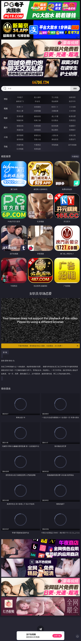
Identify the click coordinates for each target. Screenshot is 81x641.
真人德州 (37, 97)
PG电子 (20, 97)
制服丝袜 (20, 120)
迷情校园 (20, 139)
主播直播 (55, 111)
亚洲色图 (37, 126)
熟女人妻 (20, 111)
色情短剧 (37, 149)
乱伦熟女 (55, 120)
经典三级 (37, 120)
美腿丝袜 (20, 130)
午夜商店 (37, 145)
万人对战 (55, 97)
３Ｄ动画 (72, 107)
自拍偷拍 (37, 107)
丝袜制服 (37, 111)
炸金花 (37, 101)
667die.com (40, 82)
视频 (6, 108)
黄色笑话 (55, 139)
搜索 (75, 88)
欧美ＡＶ (55, 107)
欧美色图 (55, 126)
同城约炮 (20, 145)
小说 (6, 137)
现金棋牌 (55, 101)
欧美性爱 (72, 116)
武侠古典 (72, 135)
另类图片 (72, 130)
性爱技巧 (72, 139)
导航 (6, 146)
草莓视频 (55, 145)
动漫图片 (72, 126)
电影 (6, 118)
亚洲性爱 (20, 116)
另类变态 (72, 120)
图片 (6, 127)
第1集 (5, 352)
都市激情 (20, 135)
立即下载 (57, 636)
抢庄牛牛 (72, 101)
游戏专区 (72, 97)
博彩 (6, 99)
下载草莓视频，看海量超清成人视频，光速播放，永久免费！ (48, 345)
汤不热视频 (72, 145)
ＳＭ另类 (72, 111)
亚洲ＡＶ (20, 107)
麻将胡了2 (20, 101)
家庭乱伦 (37, 135)
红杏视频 (20, 149)
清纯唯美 (37, 130)
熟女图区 (55, 130)
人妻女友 (55, 135)
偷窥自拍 (20, 126)
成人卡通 (55, 116)
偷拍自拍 (37, 116)
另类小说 (37, 139)
